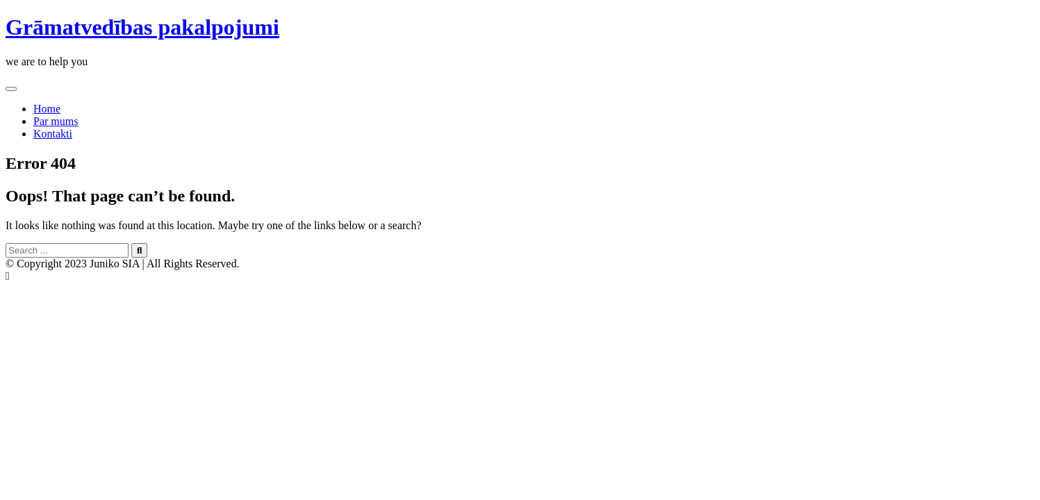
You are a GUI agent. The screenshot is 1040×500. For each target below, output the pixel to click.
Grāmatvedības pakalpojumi (142, 27)
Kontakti (52, 134)
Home (46, 109)
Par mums (55, 121)
